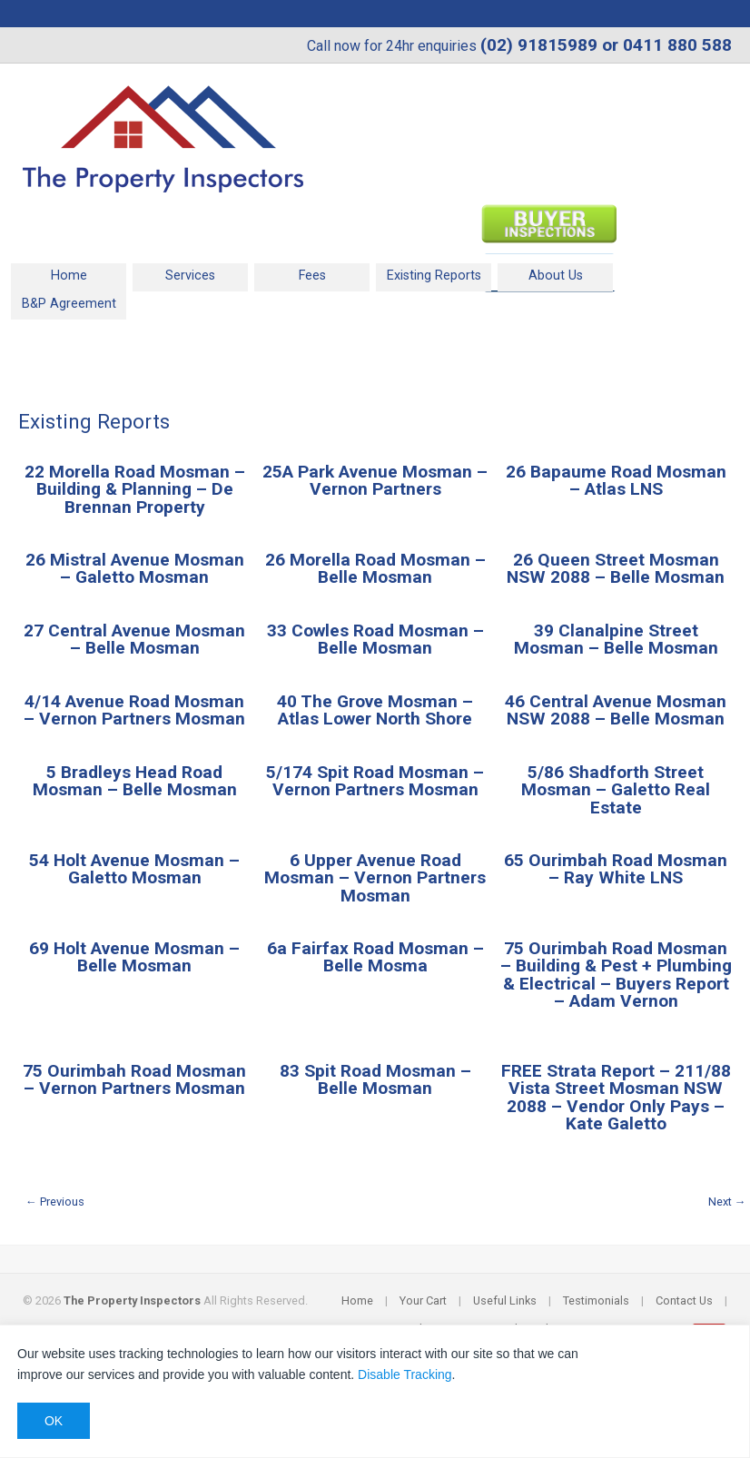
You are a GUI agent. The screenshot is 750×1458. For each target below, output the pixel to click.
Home (69, 275)
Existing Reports (434, 275)
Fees (312, 275)
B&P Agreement (69, 303)
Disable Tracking (405, 1374)
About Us (555, 275)
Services (190, 275)
